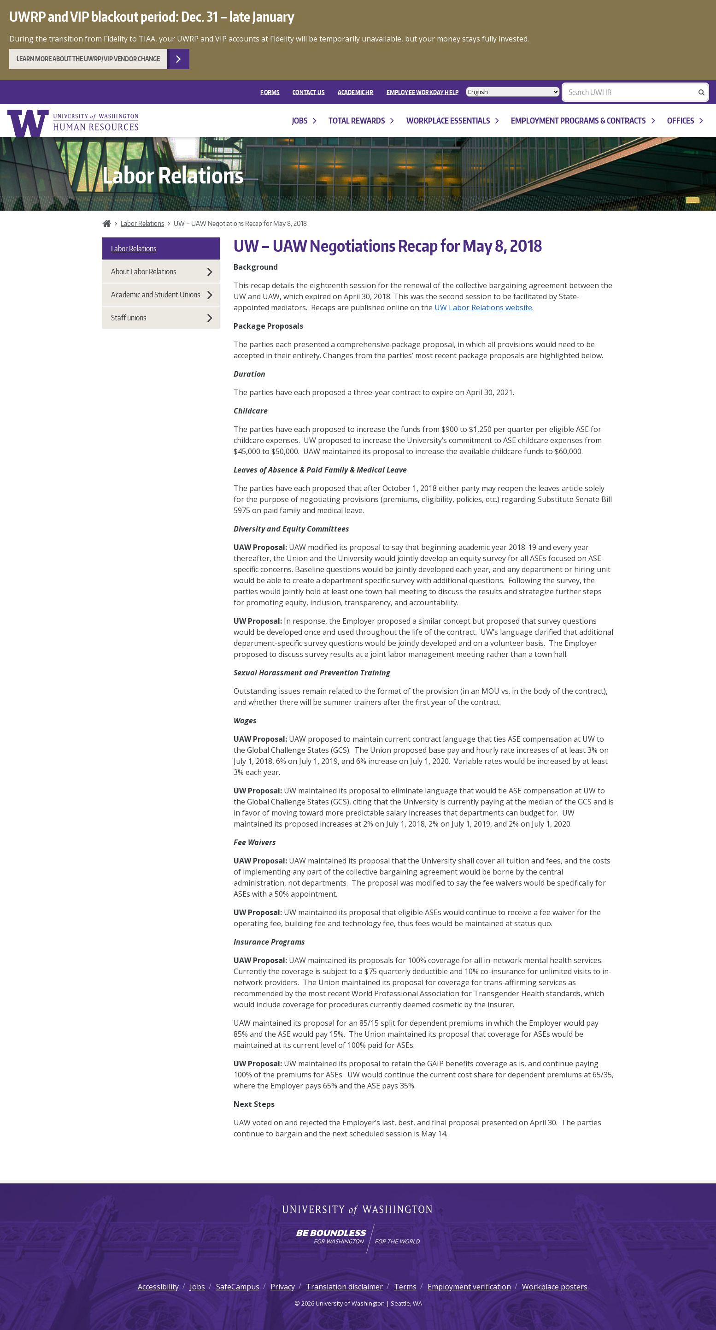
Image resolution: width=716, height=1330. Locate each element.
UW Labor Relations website (483, 307)
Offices (685, 120)
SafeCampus (237, 1287)
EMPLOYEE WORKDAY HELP (422, 91)
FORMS (270, 91)
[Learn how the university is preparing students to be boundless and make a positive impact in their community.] (358, 1238)
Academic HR (356, 91)
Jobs (304, 120)
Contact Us (309, 91)
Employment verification (469, 1287)
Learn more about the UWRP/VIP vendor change (88, 59)
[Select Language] (513, 92)
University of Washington (358, 1211)
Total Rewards (361, 120)
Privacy (282, 1287)
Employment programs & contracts (583, 120)
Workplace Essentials (452, 120)
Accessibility (158, 1287)
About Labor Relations (161, 271)
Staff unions (161, 317)
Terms (405, 1287)
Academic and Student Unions (161, 294)
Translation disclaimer (344, 1287)
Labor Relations (142, 223)
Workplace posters (554, 1287)
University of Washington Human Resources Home (73, 123)
